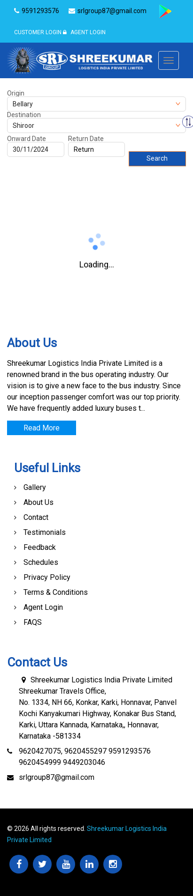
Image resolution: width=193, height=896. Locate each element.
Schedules (40, 562)
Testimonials (44, 532)
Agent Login (84, 32)
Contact (35, 517)
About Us (38, 502)
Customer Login (38, 32)
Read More (41, 427)
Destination (24, 114)
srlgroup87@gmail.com (56, 777)
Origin (15, 93)
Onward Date (26, 138)
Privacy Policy (46, 577)
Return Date (86, 138)
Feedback (39, 547)
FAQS (32, 622)
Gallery (34, 487)
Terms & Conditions (55, 592)
